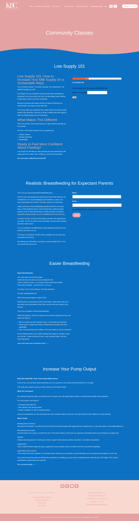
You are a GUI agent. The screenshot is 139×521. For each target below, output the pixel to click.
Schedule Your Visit (129, 6)
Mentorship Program (82, 6)
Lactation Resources (42, 500)
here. (35, 464)
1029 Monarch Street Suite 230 (97, 499)
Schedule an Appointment (42, 6)
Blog (106, 6)
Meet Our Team (69, 6)
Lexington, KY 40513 (97, 501)
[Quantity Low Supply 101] (97, 92)
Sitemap (96, 517)
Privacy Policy (42, 502)
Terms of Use (42, 505)
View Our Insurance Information (97, 504)
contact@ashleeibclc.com (97, 496)
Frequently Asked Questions (42, 497)
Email (74, 201)
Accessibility (86, 517)
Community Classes (96, 6)
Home (31, 6)
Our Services (56, 6)
